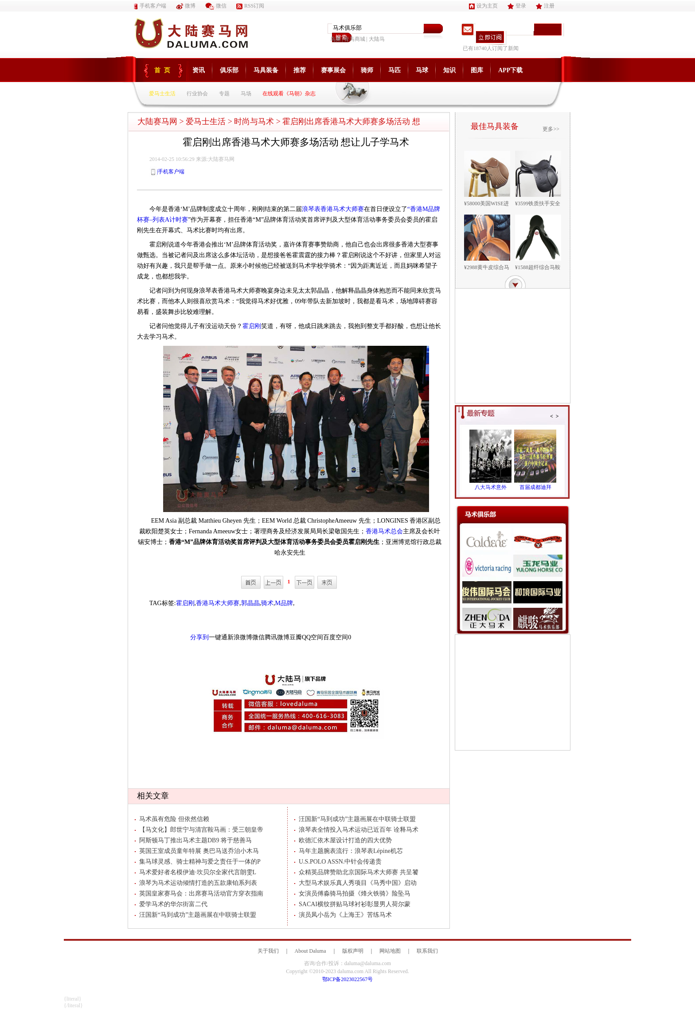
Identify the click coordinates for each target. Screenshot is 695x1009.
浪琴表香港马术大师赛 (333, 209)
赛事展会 (333, 70)
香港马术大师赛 (217, 603)
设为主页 (483, 6)
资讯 (198, 70)
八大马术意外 (491, 487)
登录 (517, 6)
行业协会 (197, 93)
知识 (449, 70)
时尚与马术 (254, 121)
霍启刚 (251, 326)
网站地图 (390, 951)
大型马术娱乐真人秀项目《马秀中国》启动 (355, 883)
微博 (185, 6)
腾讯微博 (277, 637)
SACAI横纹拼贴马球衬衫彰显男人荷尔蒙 (352, 904)
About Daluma (310, 951)
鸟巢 (335, 39)
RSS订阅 (250, 6)
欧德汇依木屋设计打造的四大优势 (343, 840)
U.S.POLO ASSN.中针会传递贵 (338, 861)
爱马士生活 (162, 93)
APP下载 (510, 70)
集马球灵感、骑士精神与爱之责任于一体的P (198, 861)
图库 (477, 70)
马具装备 (266, 70)
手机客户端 (150, 6)
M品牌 (284, 603)
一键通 (218, 637)
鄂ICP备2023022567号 (347, 979)
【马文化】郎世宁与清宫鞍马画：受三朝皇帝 (199, 829)
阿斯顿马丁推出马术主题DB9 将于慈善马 (193, 840)
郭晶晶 (250, 603)
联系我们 (427, 951)
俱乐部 (229, 70)
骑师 (367, 70)
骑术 (267, 603)
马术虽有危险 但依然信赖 (172, 819)
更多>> (551, 129)
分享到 (199, 637)
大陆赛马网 (157, 121)
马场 (246, 93)
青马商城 (354, 39)
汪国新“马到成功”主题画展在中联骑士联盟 (195, 914)
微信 (215, 6)
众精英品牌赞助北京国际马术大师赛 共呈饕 (356, 872)
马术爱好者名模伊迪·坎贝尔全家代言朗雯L (195, 872)
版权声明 (352, 951)
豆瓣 (295, 637)
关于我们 (268, 951)
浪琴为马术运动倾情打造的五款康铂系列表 (196, 883)
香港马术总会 (384, 531)
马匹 (394, 70)
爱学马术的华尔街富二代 (171, 904)
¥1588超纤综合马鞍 (537, 267)
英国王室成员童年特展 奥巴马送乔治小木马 (197, 851)
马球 (422, 70)
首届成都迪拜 (535, 487)
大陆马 (377, 39)
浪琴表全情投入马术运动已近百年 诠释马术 (356, 829)
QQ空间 (312, 637)
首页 (164, 70)
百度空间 (335, 637)
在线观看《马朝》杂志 (289, 93)
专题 (224, 93)
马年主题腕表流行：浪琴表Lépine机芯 (348, 851)
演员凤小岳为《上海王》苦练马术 (343, 914)
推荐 (299, 70)
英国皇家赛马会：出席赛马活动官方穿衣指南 (199, 893)
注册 (545, 6)
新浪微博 (239, 637)
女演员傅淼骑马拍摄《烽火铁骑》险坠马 (352, 893)
